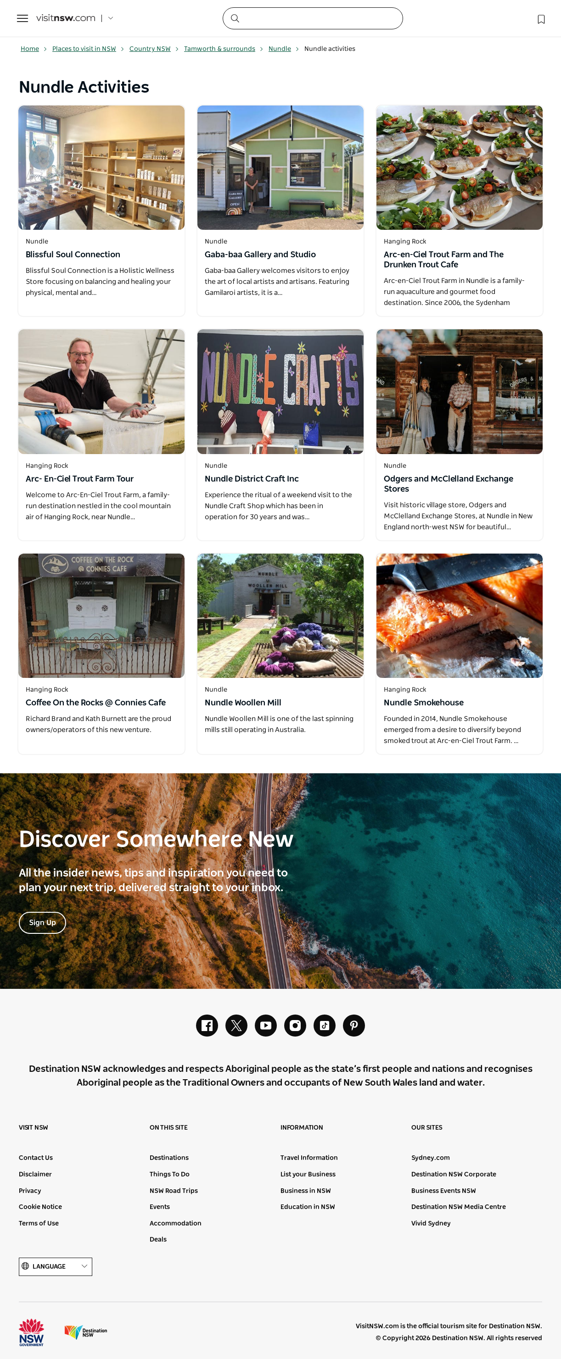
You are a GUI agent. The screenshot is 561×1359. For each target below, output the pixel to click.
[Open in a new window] (101, 167)
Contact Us (36, 1158)
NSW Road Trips (174, 1191)
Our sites (427, 1128)
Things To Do (170, 1174)
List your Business (308, 1174)
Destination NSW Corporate (453, 1174)
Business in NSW (305, 1191)
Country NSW (154, 49)
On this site (169, 1128)
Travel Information (309, 1158)
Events (160, 1207)
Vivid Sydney (431, 1223)
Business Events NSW (443, 1191)
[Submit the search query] (234, 17)
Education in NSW (307, 1207)
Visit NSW (33, 1128)
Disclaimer (35, 1174)
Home (34, 49)
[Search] (313, 18)
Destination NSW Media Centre (458, 1207)
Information (301, 1128)
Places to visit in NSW (88, 49)
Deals (158, 1240)
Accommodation (176, 1223)
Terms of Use (39, 1223)
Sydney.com (430, 1158)
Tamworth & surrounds (224, 49)
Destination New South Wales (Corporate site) (86, 1332)
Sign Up (42, 922)
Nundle (284, 49)
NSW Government (40, 1332)
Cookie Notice (40, 1207)
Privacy (30, 1191)
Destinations (169, 1158)
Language (56, 1266)
